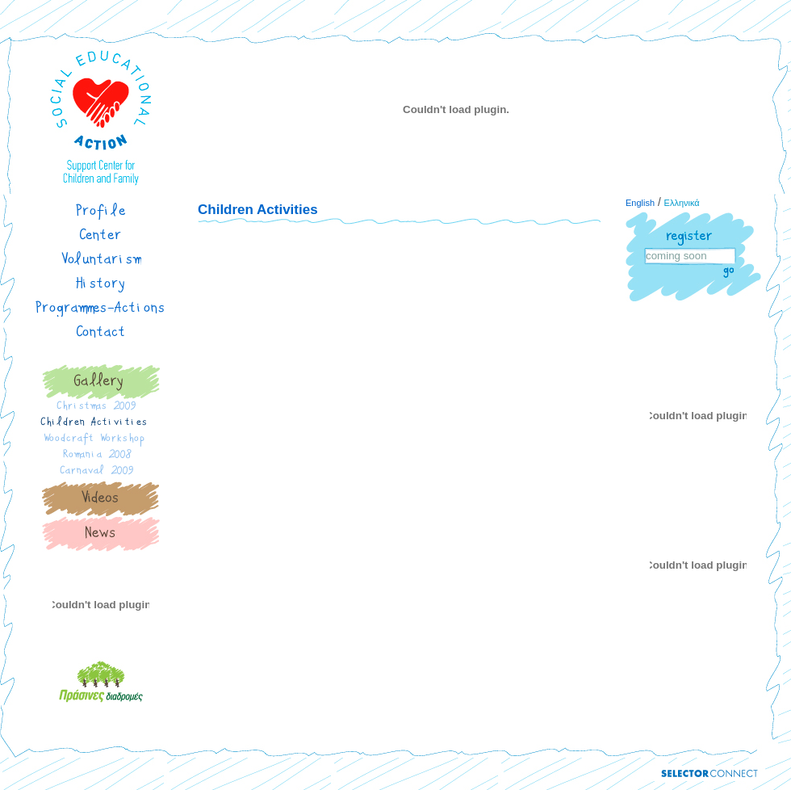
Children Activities (101, 424)
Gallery (101, 382)
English (640, 203)
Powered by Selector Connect (709, 773)
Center (101, 235)
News (101, 534)
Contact (101, 332)
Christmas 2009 (101, 408)
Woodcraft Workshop (101, 440)
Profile (101, 211)
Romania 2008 (101, 456)
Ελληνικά (682, 203)
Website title (100, 117)
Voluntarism (101, 259)
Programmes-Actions (101, 308)
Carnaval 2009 (101, 472)
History (101, 283)
